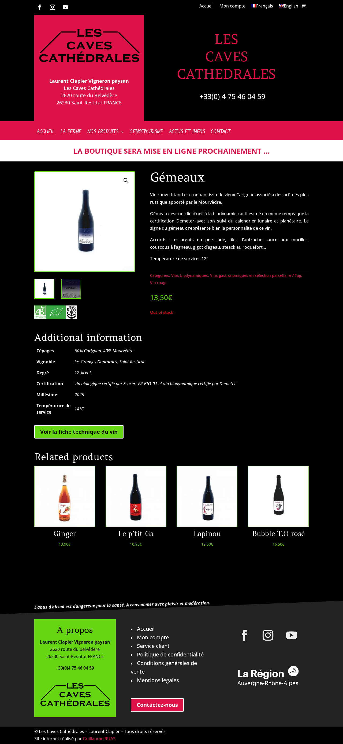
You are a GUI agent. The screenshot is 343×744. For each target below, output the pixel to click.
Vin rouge (158, 282)
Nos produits (102, 132)
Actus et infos (187, 132)
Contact (221, 132)
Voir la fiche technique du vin (79, 431)
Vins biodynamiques (189, 275)
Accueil (206, 6)
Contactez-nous (157, 704)
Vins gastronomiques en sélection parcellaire (250, 275)
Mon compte (232, 6)
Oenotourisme (146, 132)
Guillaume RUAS (99, 739)
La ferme (71, 132)
